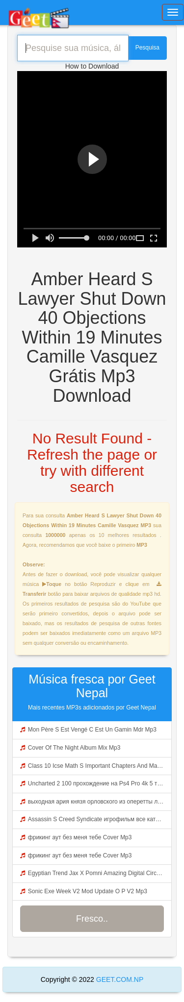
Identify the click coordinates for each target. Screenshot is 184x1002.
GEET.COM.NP (118, 979)
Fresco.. (92, 919)
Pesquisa (147, 47)
